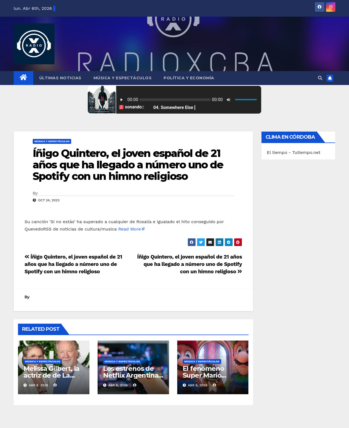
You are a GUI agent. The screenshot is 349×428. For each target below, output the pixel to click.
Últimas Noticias (60, 77)
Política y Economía (189, 77)
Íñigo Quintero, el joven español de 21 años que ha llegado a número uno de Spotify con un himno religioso (128, 165)
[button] (320, 78)
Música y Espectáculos (123, 77)
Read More (129, 229)
